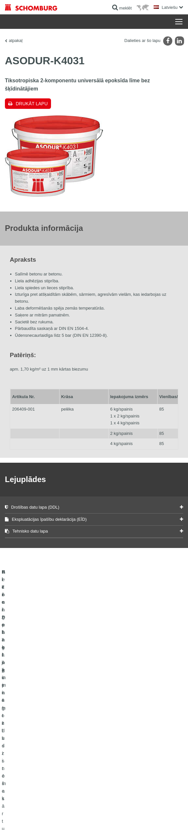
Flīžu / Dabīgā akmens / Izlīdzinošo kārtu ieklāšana (40, 726)
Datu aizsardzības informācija (143, 807)
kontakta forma (112, 731)
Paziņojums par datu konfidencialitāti (90, 807)
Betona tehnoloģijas (22, 751)
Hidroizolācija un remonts (27, 712)
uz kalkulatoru (111, 712)
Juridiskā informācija (44, 807)
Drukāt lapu (32, 103)
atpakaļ (16, 40)
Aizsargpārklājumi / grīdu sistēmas (35, 741)
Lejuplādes (108, 721)
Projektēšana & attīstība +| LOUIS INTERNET (148, 817)
